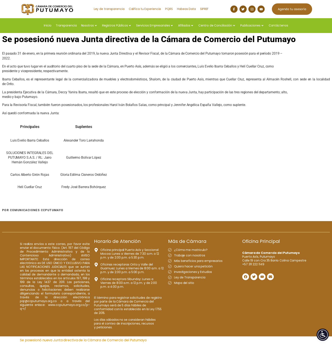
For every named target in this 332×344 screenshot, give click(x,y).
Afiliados (185, 25)
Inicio (47, 25)
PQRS (169, 9)
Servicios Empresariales (154, 25)
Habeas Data (186, 9)
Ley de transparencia (109, 9)
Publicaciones (251, 25)
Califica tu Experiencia (145, 9)
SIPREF (204, 9)
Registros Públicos (116, 25)
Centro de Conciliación (216, 25)
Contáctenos (278, 25)
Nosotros (89, 25)
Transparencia (66, 25)
